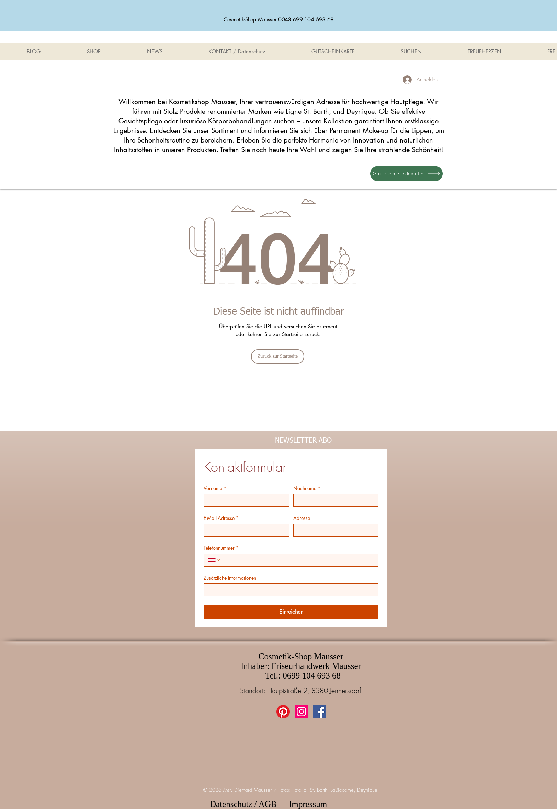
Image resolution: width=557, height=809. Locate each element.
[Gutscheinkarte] (406, 173)
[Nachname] (334, 500)
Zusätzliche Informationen (230, 578)
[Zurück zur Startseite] (277, 356)
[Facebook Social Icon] (319, 711)
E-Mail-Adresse (221, 518)
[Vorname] (244, 500)
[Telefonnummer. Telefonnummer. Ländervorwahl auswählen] (214, 560)
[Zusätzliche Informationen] (289, 590)
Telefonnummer (221, 548)
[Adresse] (334, 530)
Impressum (308, 804)
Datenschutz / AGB (244, 804)
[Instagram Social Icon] (301, 711)
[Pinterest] (283, 711)
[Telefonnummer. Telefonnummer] (297, 560)
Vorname (215, 488)
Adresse (301, 518)
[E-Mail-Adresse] (244, 530)
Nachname (306, 488)
